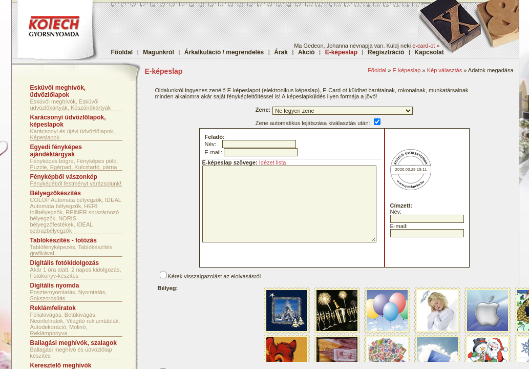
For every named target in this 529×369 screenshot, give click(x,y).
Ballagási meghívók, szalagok (73, 342)
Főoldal (122, 52)
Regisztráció (386, 52)
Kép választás (444, 70)
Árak (281, 52)
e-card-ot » (425, 46)
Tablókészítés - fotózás (63, 240)
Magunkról (158, 52)
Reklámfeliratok (53, 308)
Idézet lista (272, 162)
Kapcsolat (428, 52)
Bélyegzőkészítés (55, 193)
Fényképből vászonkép (63, 176)
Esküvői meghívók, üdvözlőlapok (58, 91)
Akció (306, 52)
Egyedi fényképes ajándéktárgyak (56, 151)
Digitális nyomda (54, 285)
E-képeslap (406, 70)
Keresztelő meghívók (61, 365)
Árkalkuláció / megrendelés (224, 52)
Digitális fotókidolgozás (64, 262)
